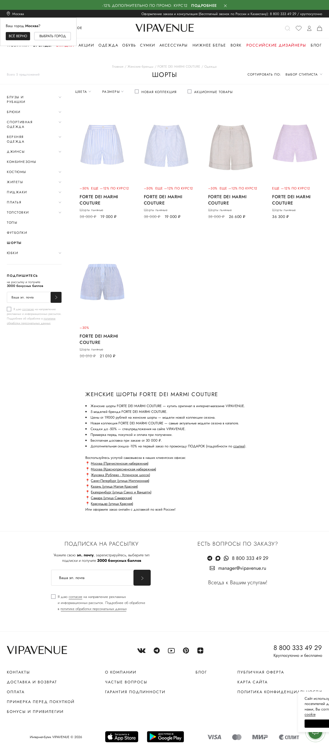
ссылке (238, 446)
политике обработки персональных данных (31, 320)
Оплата (16, 692)
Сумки (147, 45)
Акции (86, 45)
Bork (236, 45)
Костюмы (16, 171)
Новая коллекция (159, 92)
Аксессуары (173, 45)
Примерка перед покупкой (41, 701)
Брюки (14, 112)
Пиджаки (17, 192)
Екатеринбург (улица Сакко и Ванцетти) (121, 492)
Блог (316, 45)
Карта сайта (252, 682)
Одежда (108, 45)
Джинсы (16, 151)
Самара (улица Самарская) (111, 497)
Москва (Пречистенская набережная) (120, 463)
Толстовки (18, 212)
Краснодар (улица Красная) (112, 503)
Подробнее (204, 5)
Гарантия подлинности (135, 692)
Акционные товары (213, 92)
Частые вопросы (126, 682)
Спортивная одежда (20, 124)
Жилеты (15, 182)
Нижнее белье (209, 45)
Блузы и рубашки (16, 99)
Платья (14, 202)
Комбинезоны (21, 161)
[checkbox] (34, 316)
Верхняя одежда (15, 139)
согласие (28, 309)
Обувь (129, 45)
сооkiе (221, 714)
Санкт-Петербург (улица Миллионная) (120, 480)
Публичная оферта (260, 672)
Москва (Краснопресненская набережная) (123, 469)
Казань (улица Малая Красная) (114, 486)
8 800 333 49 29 (283, 13)
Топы (12, 222)
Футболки (17, 232)
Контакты (18, 672)
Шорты (14, 242)
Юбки (12, 253)
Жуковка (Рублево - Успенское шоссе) (120, 474)
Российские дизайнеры (276, 45)
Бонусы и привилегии (35, 711)
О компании (120, 672)
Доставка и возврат (32, 682)
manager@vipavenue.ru (242, 568)
